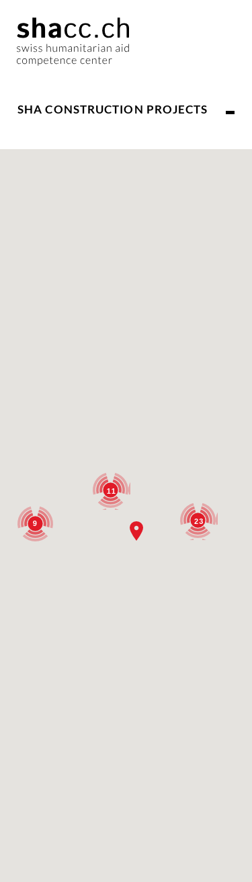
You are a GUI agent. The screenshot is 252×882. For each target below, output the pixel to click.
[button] (136, 531)
